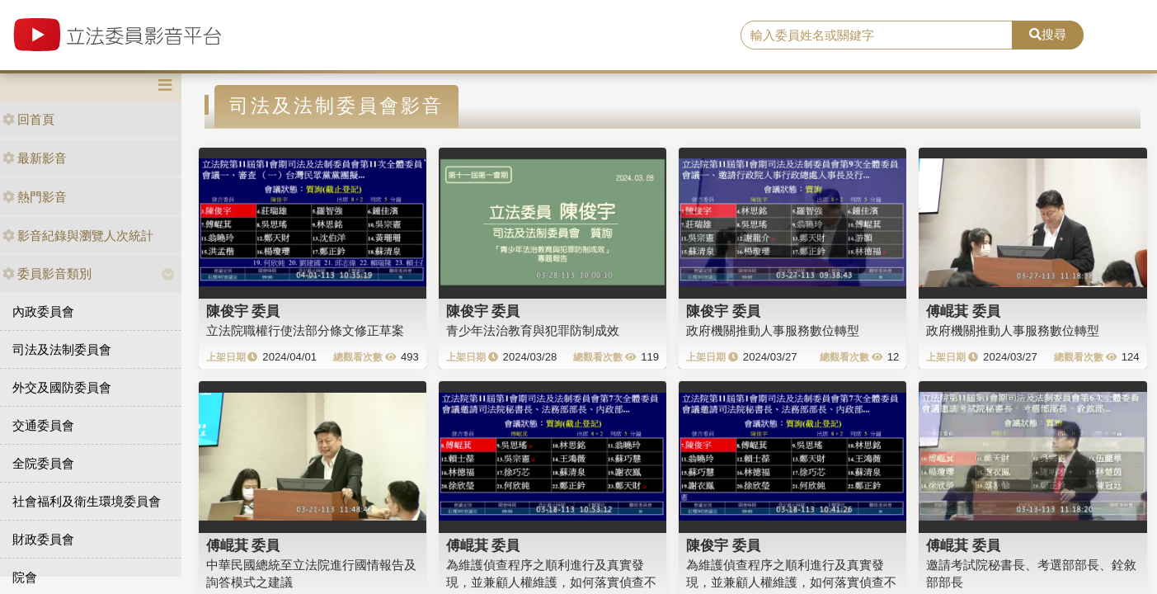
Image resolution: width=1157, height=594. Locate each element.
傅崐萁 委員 (963, 311)
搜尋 (1047, 34)
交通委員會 (43, 425)
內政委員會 (43, 311)
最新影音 (34, 158)
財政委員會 (43, 539)
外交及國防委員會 (61, 387)
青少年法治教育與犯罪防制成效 (532, 330)
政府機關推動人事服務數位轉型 (772, 330)
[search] (877, 35)
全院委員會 (43, 463)
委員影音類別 (47, 273)
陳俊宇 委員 (243, 311)
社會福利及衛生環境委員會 (86, 501)
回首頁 (28, 119)
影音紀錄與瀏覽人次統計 (77, 236)
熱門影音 (34, 197)
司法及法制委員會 (61, 349)
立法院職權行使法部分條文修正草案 (305, 330)
